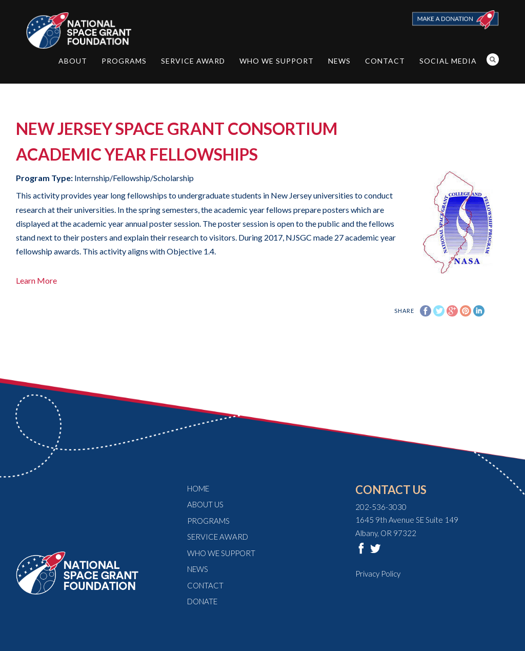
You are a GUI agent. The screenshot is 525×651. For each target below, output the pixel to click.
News (339, 60)
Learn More (36, 280)
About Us (205, 504)
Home (198, 488)
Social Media (448, 60)
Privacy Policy (377, 573)
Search (493, 59)
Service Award (193, 60)
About (72, 60)
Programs (124, 60)
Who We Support (276, 60)
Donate (202, 601)
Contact (385, 60)
